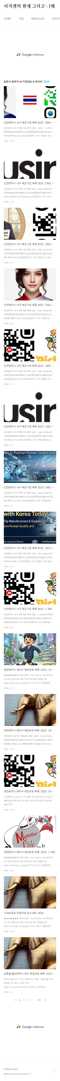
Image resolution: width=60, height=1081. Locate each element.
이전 (15, 1000)
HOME (7, 18)
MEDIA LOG (37, 18)
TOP (53, 1070)
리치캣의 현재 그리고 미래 (29, 6)
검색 (46, 6)
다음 (45, 1000)
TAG (21, 18)
